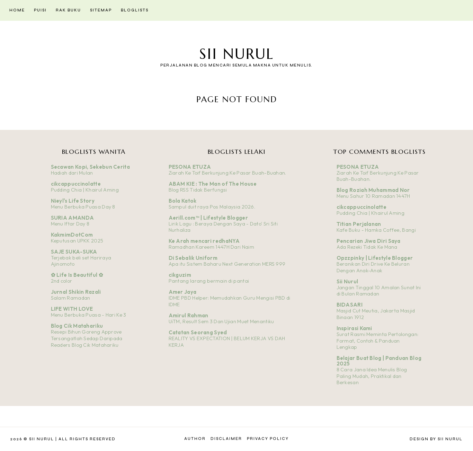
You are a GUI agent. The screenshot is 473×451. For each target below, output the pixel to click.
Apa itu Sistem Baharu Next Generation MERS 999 (227, 264)
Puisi (40, 10)
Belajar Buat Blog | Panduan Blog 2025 (379, 361)
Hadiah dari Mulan (72, 173)
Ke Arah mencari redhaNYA (204, 241)
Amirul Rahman (188, 315)
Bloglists (135, 10)
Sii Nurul (236, 54)
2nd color (61, 281)
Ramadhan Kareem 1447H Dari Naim (211, 247)
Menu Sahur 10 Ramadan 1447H (373, 196)
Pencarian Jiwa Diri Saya (369, 241)
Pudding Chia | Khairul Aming (85, 190)
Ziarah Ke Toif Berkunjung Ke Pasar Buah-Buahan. (227, 173)
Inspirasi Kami (354, 328)
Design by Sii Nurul (436, 439)
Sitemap (101, 10)
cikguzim (180, 275)
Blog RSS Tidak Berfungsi (198, 190)
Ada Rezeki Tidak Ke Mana (367, 247)
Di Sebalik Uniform (193, 258)
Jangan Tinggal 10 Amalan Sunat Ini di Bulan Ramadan (379, 290)
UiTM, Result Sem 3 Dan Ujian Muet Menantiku (221, 321)
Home (17, 10)
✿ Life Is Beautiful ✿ (77, 275)
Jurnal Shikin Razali (76, 292)
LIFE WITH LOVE (72, 309)
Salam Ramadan (70, 298)
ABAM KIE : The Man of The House (213, 183)
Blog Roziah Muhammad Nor (373, 190)
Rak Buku (68, 10)
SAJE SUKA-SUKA (74, 251)
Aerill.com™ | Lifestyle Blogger (208, 217)
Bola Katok (183, 200)
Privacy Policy (268, 438)
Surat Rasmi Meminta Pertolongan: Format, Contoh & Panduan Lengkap (378, 340)
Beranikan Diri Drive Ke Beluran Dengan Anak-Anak (373, 267)
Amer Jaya (183, 292)
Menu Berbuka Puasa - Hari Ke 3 (88, 315)
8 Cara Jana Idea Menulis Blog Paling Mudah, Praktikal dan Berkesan (372, 376)
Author (195, 438)
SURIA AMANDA (72, 217)
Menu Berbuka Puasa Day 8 (83, 207)
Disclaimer (226, 438)
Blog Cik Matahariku (77, 325)
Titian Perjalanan (359, 224)
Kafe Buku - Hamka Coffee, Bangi (376, 230)
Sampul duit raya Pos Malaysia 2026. (212, 207)
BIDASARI (350, 304)
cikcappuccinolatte (76, 183)
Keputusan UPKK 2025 (77, 241)
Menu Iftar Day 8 (70, 224)
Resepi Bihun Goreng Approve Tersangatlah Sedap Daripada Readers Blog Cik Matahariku (87, 338)
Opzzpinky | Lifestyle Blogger (375, 258)
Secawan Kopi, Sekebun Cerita (90, 166)
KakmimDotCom (72, 234)
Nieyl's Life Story (73, 200)
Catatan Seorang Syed (198, 332)
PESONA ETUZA (190, 166)
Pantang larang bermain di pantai (209, 281)
